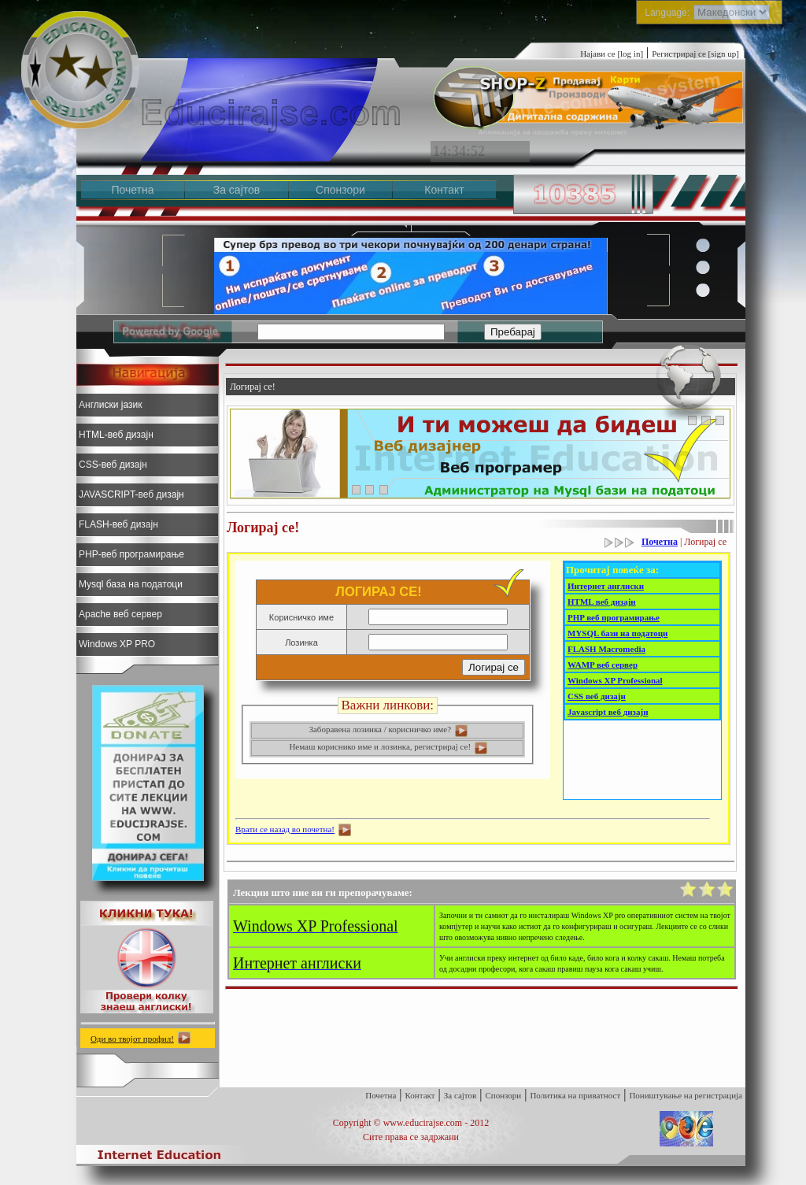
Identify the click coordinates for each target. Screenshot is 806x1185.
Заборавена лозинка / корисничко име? (388, 729)
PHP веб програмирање (614, 617)
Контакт (444, 189)
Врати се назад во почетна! (285, 829)
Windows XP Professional (615, 680)
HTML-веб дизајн (116, 434)
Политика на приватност (575, 1095)
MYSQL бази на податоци (617, 633)
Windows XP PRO (117, 644)
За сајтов (237, 189)
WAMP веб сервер (603, 664)
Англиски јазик (110, 404)
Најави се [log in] (611, 53)
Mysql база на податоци (131, 584)
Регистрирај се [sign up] (695, 53)
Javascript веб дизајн (608, 712)
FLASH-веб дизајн (118, 524)
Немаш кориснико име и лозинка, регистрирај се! (388, 746)
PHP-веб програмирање (131, 554)
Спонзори (340, 189)
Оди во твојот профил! (132, 1038)
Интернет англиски (606, 586)
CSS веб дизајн (597, 696)
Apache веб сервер (120, 614)
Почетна (132, 189)
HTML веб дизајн (602, 601)
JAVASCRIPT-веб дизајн (131, 494)
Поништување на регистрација (685, 1095)
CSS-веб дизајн (113, 464)
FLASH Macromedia (606, 649)
